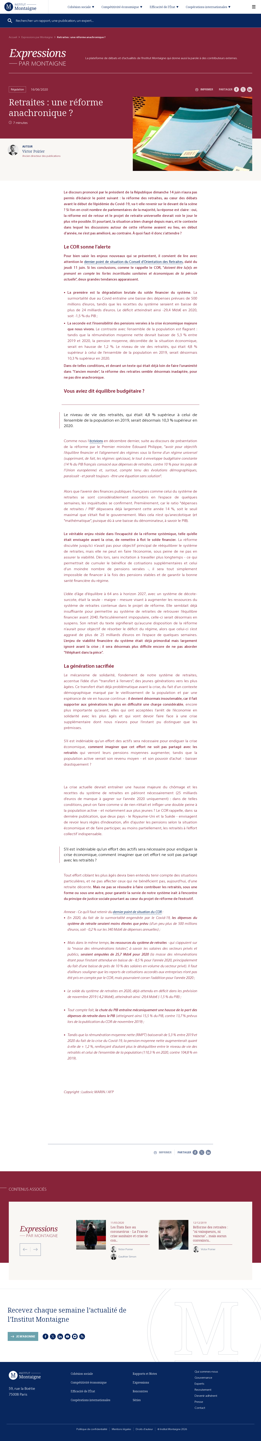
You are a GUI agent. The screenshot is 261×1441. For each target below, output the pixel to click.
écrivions (96, 441)
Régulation (17, 89)
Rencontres (140, 1391)
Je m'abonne (25, 1336)
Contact (200, 1408)
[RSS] (82, 1336)
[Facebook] (236, 89)
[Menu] (251, 7)
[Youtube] (67, 1336)
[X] (243, 89)
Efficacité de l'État (83, 1391)
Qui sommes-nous (206, 1371)
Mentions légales (121, 1429)
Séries (137, 1400)
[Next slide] (34, 1249)
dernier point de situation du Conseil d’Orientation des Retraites (133, 262)
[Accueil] (20, 6)
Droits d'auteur (144, 1429)
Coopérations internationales (90, 1400)
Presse (199, 1401)
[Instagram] (75, 1336)
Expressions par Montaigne (37, 37)
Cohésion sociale (82, 1374)
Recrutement (203, 1389)
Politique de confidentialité (91, 1429)
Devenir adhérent (206, 1395)
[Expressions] (37, 57)
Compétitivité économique (89, 1382)
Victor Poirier (33, 151)
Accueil (13, 37)
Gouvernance (203, 1377)
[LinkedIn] (249, 89)
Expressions (141, 1382)
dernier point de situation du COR (137, 912)
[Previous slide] (25, 1249)
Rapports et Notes (145, 1374)
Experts (199, 1383)
